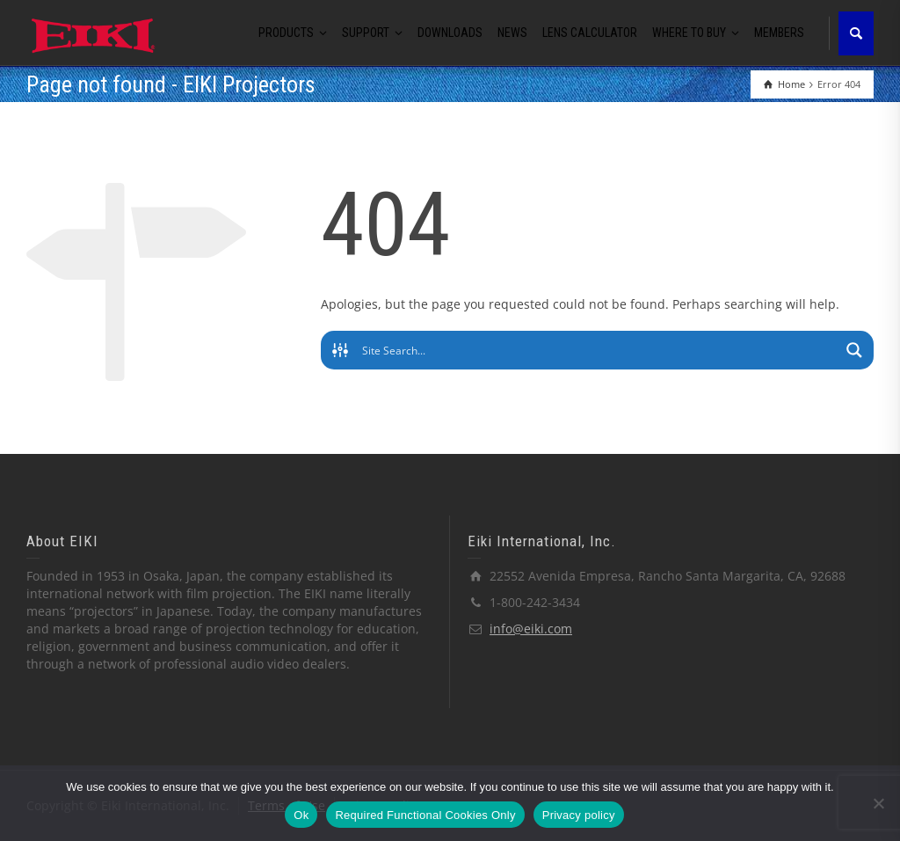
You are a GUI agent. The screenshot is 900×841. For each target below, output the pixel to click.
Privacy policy (578, 815)
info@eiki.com (531, 628)
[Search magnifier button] (854, 350)
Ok (301, 815)
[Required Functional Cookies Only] (878, 803)
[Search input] (598, 350)
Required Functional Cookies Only (425, 815)
